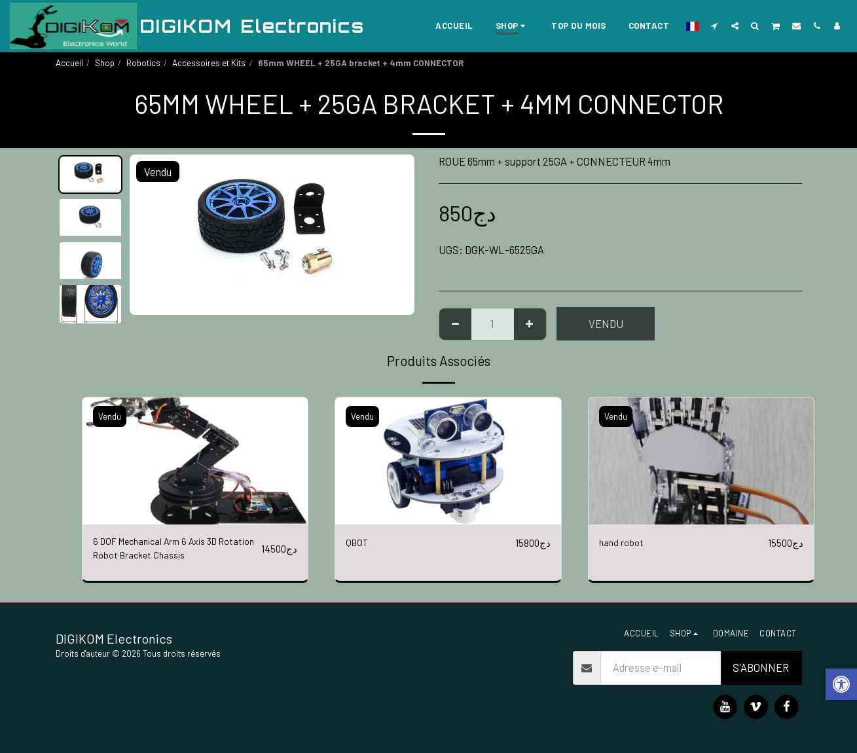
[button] (714, 25)
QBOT (358, 542)
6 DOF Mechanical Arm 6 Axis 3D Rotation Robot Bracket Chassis (165, 551)
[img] (195, 460)
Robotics (143, 63)
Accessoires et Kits (209, 63)
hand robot (623, 542)
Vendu (606, 323)
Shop (105, 63)
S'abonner (761, 667)
